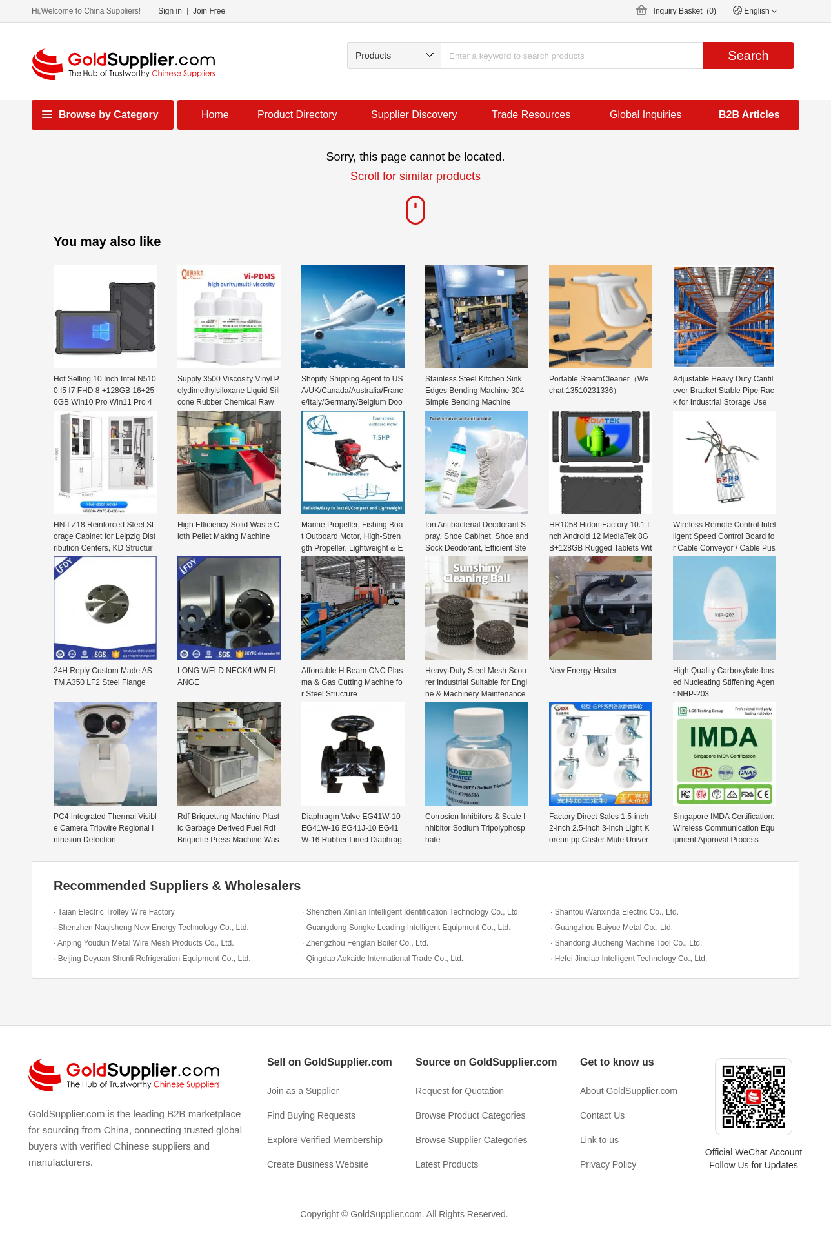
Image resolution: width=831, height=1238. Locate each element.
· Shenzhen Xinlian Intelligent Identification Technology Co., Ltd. (411, 912)
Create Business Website (317, 1164)
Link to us (599, 1140)
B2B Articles (749, 114)
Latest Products (447, 1164)
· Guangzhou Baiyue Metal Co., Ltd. (611, 927)
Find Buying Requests (311, 1115)
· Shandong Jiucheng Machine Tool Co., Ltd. (626, 943)
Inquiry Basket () (685, 10)
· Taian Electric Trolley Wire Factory (114, 912)
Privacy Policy (608, 1164)
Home (215, 114)
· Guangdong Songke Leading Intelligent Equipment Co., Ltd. (406, 927)
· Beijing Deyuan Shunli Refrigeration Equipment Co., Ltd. (152, 958)
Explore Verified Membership (325, 1140)
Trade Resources (531, 114)
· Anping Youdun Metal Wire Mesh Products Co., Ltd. (144, 943)
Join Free (209, 10)
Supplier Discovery (414, 114)
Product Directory (297, 114)
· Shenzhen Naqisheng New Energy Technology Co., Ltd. (151, 927)
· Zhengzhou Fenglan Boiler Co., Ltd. (365, 943)
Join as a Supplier (303, 1091)
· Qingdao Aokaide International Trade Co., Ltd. (382, 958)
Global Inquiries (645, 114)
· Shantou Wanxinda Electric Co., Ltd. (614, 912)
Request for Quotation (460, 1091)
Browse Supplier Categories (472, 1140)
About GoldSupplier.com (628, 1091)
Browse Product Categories (470, 1115)
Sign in (170, 10)
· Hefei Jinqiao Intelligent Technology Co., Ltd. (628, 958)
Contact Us (602, 1115)
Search (748, 55)
